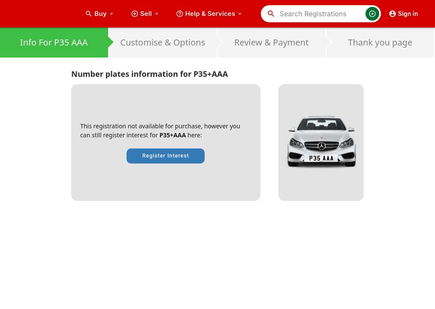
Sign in (403, 13)
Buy (100, 13)
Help (210, 13)
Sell (145, 13)
